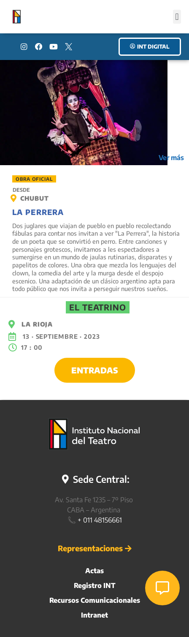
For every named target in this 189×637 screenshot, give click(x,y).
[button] (177, 17)
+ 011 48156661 (100, 520)
